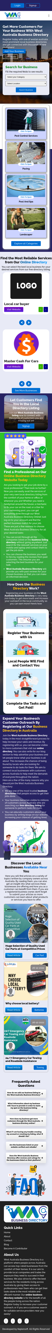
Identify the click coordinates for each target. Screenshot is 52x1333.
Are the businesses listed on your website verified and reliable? (24, 1146)
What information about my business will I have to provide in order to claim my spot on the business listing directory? (23, 1106)
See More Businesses (26, 390)
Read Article (13, 955)
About (7, 1236)
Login (17, 5)
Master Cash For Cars (21, 361)
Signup (32, 5)
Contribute (10, 56)
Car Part (39, 955)
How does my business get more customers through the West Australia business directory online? (23, 1121)
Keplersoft (22, 1329)
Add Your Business (14, 51)
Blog (6, 1244)
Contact (8, 1240)
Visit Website (14, 309)
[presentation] (22, 322)
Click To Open (26, 131)
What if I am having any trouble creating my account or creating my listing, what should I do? (23, 1134)
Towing (40, 1067)
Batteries (39, 1010)
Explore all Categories (26, 243)
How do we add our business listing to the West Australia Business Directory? (23, 1093)
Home (7, 1232)
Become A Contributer (15, 1248)
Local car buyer (16, 304)
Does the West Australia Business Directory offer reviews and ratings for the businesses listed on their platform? (24, 1157)
